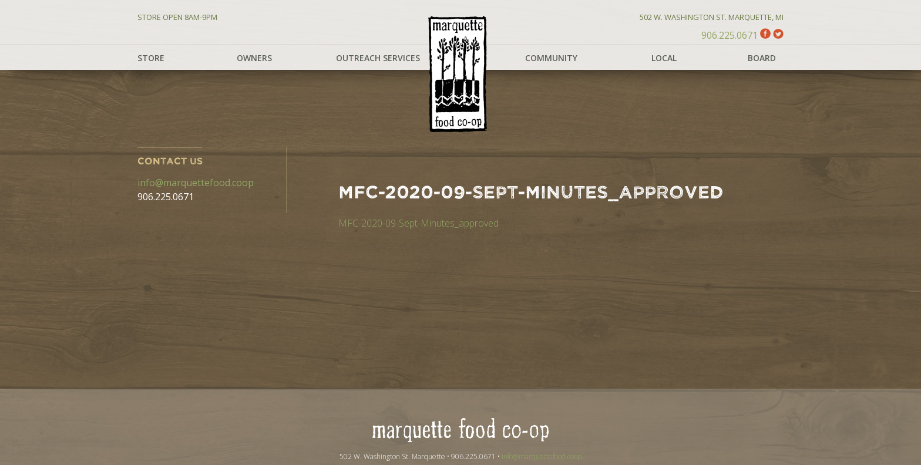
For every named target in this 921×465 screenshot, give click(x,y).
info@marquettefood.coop (195, 182)
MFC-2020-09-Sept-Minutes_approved (418, 223)
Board (762, 57)
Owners (254, 57)
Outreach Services (378, 57)
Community (551, 57)
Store (150, 57)
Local (664, 57)
